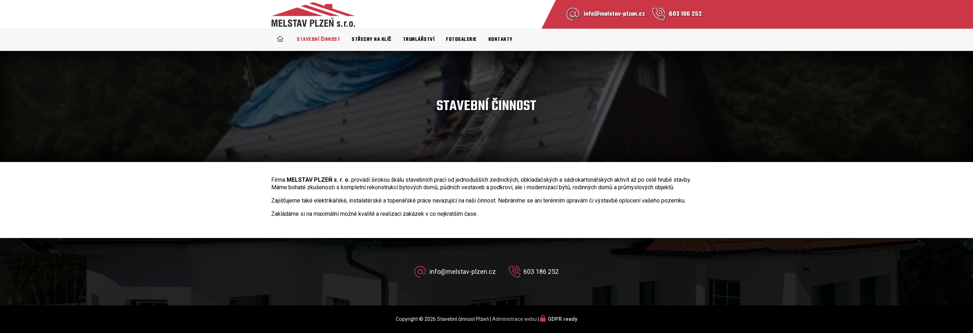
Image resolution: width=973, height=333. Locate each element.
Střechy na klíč (371, 39)
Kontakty (500, 39)
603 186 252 (685, 14)
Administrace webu (514, 319)
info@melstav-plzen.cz (614, 14)
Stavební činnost (318, 39)
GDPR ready (562, 319)
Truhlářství (419, 39)
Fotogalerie (461, 39)
